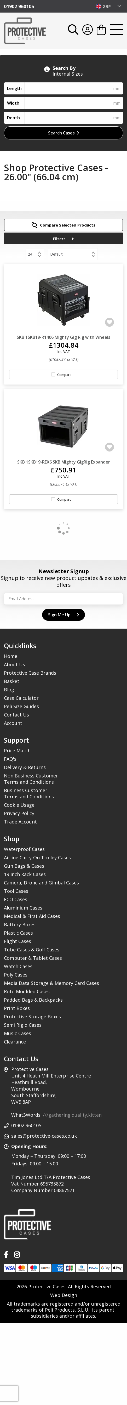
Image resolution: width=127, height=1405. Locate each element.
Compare (64, 374)
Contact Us (16, 715)
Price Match (17, 750)
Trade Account (20, 822)
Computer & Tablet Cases (33, 958)
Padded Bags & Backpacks (33, 1000)
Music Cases (17, 1033)
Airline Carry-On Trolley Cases (37, 857)
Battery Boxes (20, 924)
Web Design (63, 1295)
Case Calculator (21, 698)
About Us (14, 664)
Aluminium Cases (23, 908)
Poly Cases (15, 975)
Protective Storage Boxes (32, 1016)
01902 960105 (19, 6)
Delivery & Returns (25, 767)
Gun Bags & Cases (24, 866)
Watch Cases (18, 966)
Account (13, 723)
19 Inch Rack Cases (25, 874)
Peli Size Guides (21, 706)
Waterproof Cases (24, 849)
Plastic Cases (18, 933)
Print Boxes (17, 1008)
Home (10, 656)
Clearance (15, 1042)
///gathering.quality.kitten (72, 1115)
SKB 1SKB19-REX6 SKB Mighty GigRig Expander (63, 462)
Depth (13, 118)
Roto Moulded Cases (27, 991)
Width (13, 103)
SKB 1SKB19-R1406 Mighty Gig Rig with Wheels (63, 337)
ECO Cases (15, 899)
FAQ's (10, 759)
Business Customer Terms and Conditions (29, 793)
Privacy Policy (19, 813)
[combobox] (109, 6)
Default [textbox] (56, 254)
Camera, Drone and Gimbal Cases (41, 882)
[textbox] (109, 6)
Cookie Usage (19, 805)
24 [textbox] (30, 254)
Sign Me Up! (63, 615)
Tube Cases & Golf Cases (31, 949)
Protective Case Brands (30, 673)
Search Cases (63, 133)
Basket (11, 681)
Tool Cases (16, 891)
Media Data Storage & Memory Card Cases (51, 983)
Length (14, 88)
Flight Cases (17, 941)
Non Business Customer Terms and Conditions (31, 778)
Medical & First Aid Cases (32, 916)
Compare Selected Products (64, 225)
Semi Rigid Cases (23, 1025)
